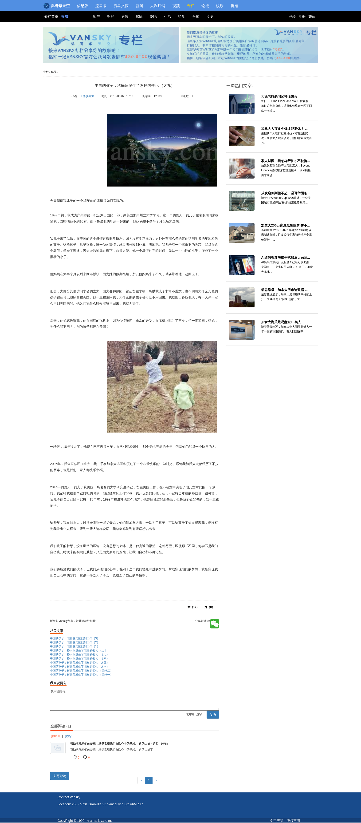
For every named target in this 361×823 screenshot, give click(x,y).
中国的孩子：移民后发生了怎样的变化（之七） (79, 654)
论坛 (205, 6)
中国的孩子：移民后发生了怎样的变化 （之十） (80, 650)
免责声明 (276, 821)
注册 (302, 17)
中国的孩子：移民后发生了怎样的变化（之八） (79, 658)
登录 (292, 17)
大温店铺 (157, 6)
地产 (96, 17)
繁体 (311, 17)
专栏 (190, 6)
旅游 (124, 17)
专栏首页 (51, 17)
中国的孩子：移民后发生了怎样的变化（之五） (79, 662)
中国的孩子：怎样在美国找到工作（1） (75, 646)
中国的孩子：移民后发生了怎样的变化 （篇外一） (81, 674)
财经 (110, 17)
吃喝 (153, 17)
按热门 (69, 736)
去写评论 (59, 776)
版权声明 (293, 821)
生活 (167, 17)
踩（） (209, 607)
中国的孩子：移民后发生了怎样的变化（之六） (79, 666)
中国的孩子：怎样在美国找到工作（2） (75, 642)
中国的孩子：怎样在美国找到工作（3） (75, 638)
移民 (139, 17)
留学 (181, 17)
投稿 (64, 17)
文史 (210, 17)
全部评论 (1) (60, 726)
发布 (213, 714)
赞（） (193, 607)
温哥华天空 (57, 6)
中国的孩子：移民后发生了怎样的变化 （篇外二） (81, 670)
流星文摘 (121, 6)
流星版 (100, 6)
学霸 (196, 17)
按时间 (55, 736)
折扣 (234, 6)
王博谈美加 (87, 96)
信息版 (82, 6)
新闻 (139, 6)
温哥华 (121, 464)
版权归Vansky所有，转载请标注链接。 (78, 103)
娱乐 (220, 6)
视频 (176, 6)
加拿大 (85, 464)
